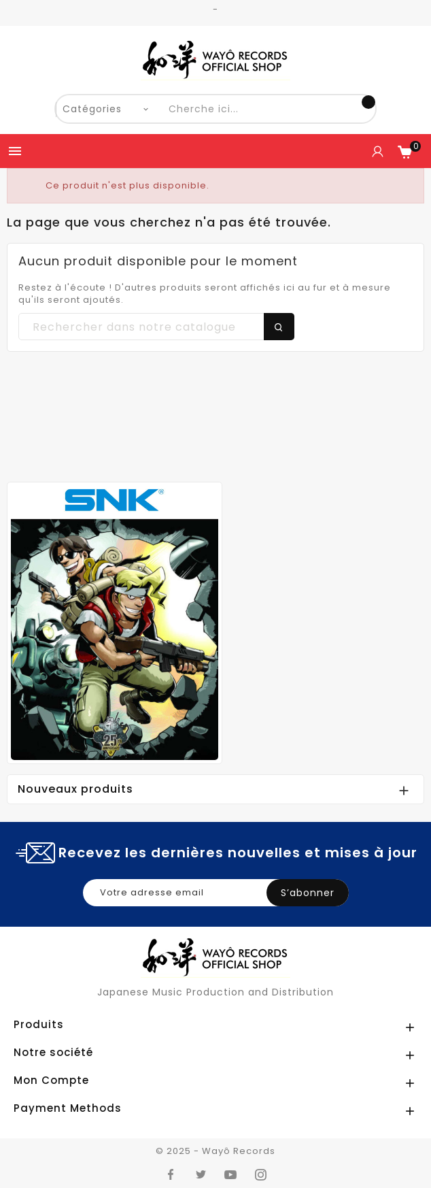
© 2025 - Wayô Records (215, 1150)
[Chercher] (156, 327)
